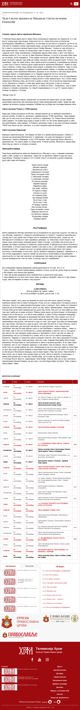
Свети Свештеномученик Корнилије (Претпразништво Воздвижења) (51, 533)
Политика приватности (60, 698)
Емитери (59, 687)
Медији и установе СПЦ (60, 691)
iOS (57, 702)
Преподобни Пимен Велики (48, 433)
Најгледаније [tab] (11, 566)
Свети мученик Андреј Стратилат (50, 386)
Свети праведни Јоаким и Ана (49, 510)
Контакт (60, 694)
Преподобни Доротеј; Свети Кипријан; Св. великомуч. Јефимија (53, 551)
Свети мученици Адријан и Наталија (51, 427)
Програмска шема (60, 680)
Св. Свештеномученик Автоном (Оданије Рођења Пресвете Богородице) (53, 527)
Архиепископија (59, 670)
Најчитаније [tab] (29, 566)
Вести (59, 666)
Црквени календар (60, 684)
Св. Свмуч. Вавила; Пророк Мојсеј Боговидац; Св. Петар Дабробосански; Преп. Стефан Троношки (54, 480)
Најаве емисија (60, 677)
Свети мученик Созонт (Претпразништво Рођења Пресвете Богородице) (52, 498)
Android (47, 702)
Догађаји (59, 673)
